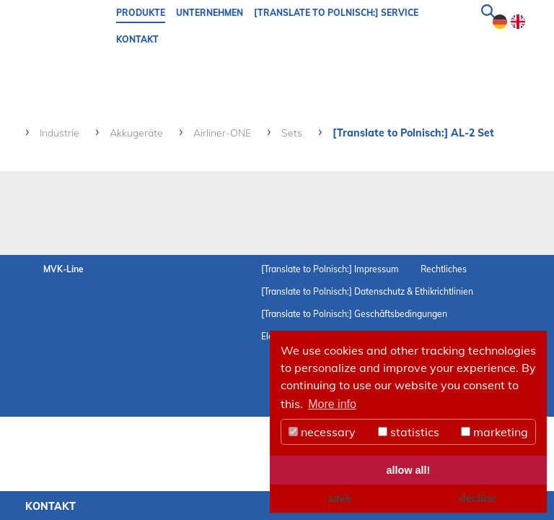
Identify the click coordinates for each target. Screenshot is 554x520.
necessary (322, 432)
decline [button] (478, 498)
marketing (494, 432)
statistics (408, 432)
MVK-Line (63, 269)
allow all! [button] (409, 470)
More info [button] (332, 404)
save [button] (339, 498)
